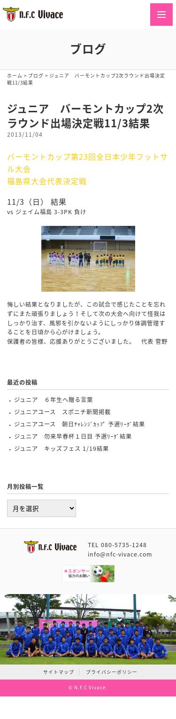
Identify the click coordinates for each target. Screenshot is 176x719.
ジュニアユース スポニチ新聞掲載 (62, 412)
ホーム (15, 75)
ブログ (36, 75)
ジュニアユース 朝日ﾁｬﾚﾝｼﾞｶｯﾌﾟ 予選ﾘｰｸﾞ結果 (79, 424)
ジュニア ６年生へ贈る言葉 (53, 399)
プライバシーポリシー (112, 672)
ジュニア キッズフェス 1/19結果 (61, 448)
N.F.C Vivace (90, 687)
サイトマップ (58, 672)
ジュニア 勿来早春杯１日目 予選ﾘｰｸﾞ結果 (73, 436)
